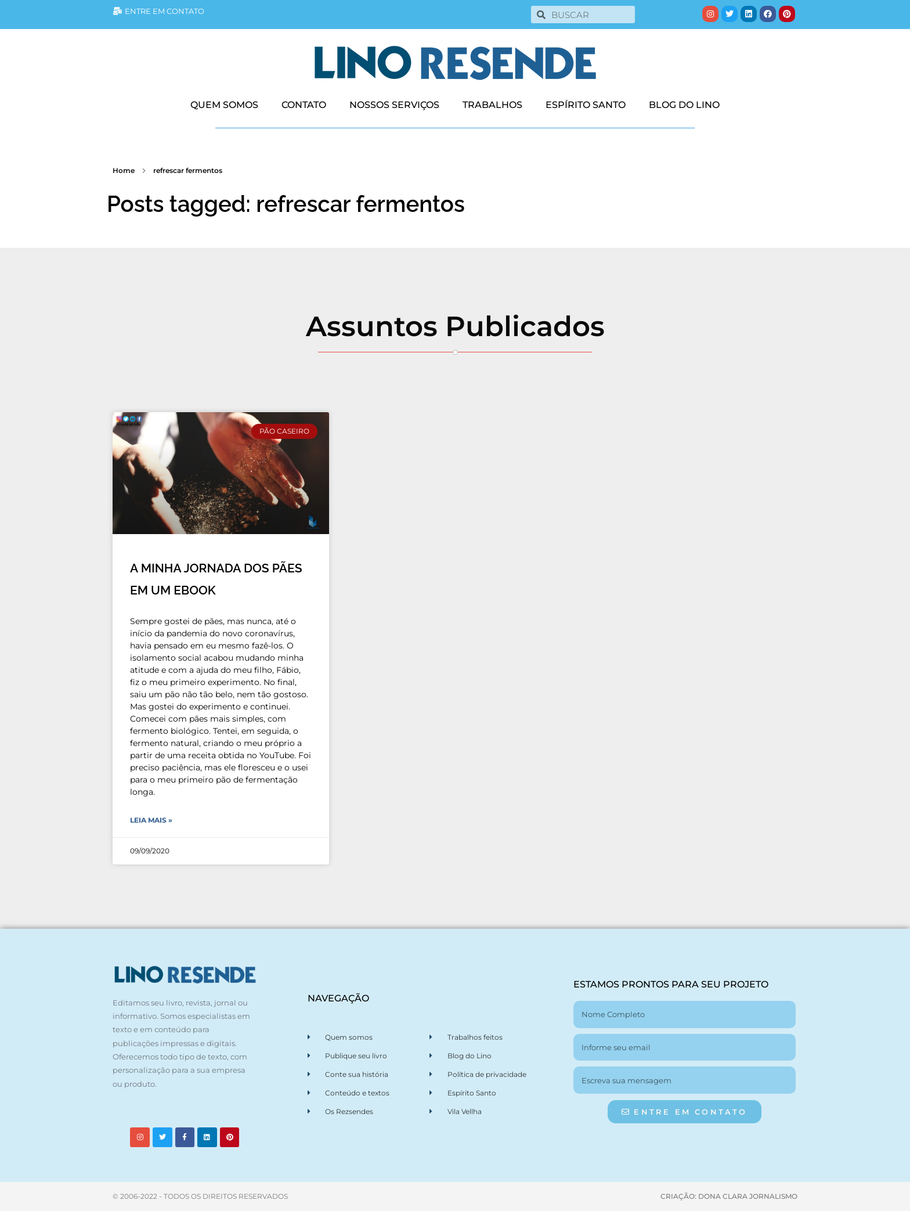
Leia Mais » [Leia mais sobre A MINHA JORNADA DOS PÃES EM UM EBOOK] (151, 820)
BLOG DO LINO (684, 104)
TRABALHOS (492, 104)
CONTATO (303, 104)
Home (124, 170)
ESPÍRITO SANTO (586, 104)
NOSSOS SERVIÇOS (394, 104)
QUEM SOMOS (224, 104)
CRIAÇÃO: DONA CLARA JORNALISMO (728, 1196)
